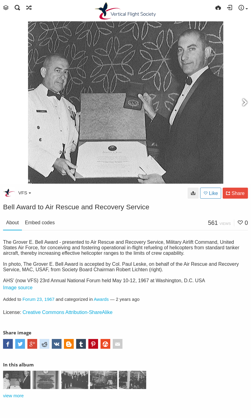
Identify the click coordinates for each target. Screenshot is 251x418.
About (12, 222)
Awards (101, 299)
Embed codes (40, 222)
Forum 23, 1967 (39, 299)
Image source (18, 287)
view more (13, 395)
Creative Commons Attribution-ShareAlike (67, 312)
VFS (24, 192)
